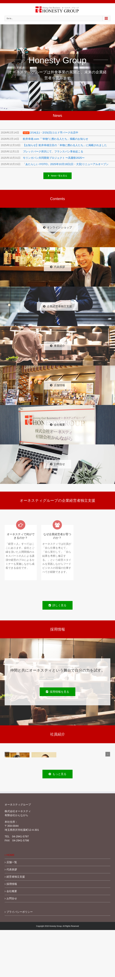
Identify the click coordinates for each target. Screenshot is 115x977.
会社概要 (11, 891)
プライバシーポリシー (19, 911)
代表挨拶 (11, 869)
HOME (10, 854)
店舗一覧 (11, 862)
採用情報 (11, 883)
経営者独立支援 (15, 876)
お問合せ (11, 898)
